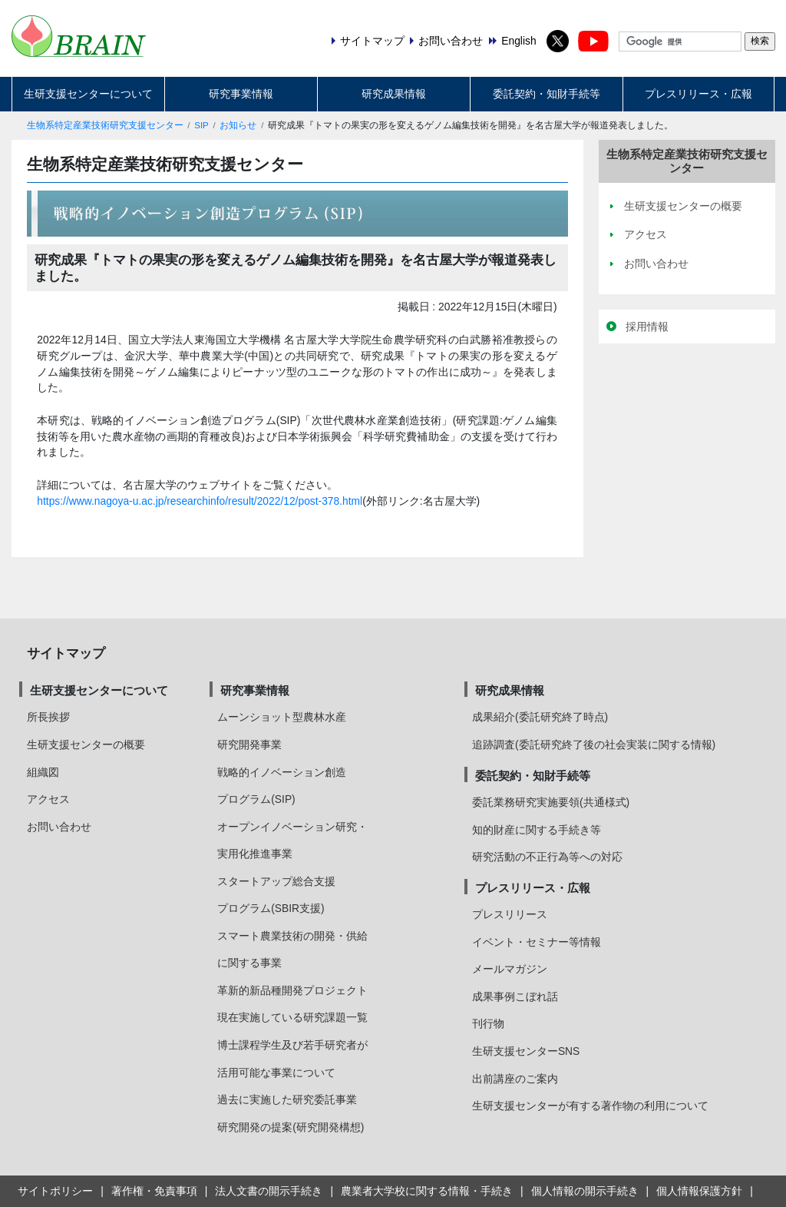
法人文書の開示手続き (268, 1191)
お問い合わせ (59, 827)
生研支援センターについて (88, 94)
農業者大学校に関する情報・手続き (427, 1191)
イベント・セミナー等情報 (536, 942)
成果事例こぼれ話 (515, 996)
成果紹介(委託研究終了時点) (540, 717)
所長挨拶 (48, 717)
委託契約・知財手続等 (546, 94)
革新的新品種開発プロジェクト (292, 990)
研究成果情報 (394, 94)
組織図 (43, 772)
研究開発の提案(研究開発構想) (290, 1127)
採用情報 (647, 326)
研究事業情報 (241, 94)
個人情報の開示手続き (585, 1191)
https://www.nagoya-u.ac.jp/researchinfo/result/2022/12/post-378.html (199, 501)
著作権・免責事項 (154, 1191)
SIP (201, 125)
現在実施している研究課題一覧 (292, 1017)
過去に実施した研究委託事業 (287, 1099)
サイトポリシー (55, 1191)
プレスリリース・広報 (698, 94)
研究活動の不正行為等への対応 (547, 857)
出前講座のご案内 (515, 1079)
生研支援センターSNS (526, 1051)
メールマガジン (509, 969)
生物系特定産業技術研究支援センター (105, 125)
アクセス (48, 799)
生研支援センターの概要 (86, 744)
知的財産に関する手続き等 (536, 830)
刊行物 (488, 1023)
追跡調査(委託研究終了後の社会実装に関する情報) (593, 744)
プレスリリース (509, 914)
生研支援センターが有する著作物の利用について (590, 1105)
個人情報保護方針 (699, 1191)
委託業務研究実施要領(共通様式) (550, 802)
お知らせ (238, 125)
